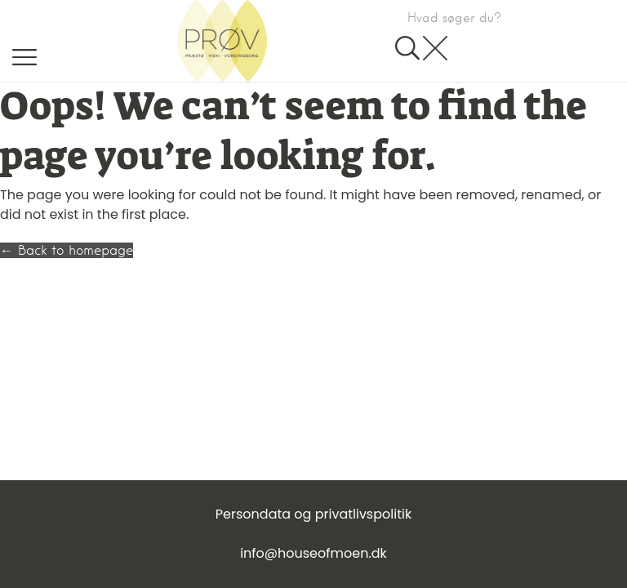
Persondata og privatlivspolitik (313, 514)
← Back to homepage (66, 250)
